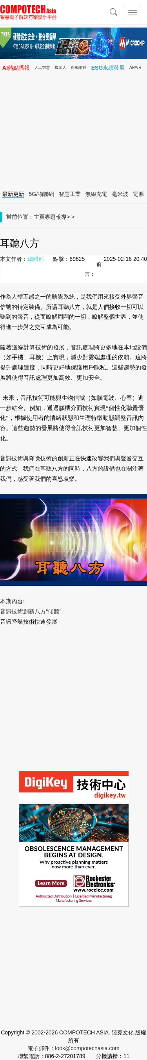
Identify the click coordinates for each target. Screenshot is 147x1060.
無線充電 (96, 194)
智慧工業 (70, 194)
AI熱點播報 (16, 68)
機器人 (60, 67)
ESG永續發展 (108, 68)
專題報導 (56, 217)
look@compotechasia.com (87, 1048)
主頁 (39, 217)
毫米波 (120, 194)
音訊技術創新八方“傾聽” (30, 611)
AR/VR (135, 67)
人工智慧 (42, 67)
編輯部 (35, 259)
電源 (138, 194)
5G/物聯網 (41, 194)
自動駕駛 (79, 67)
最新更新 (13, 194)
